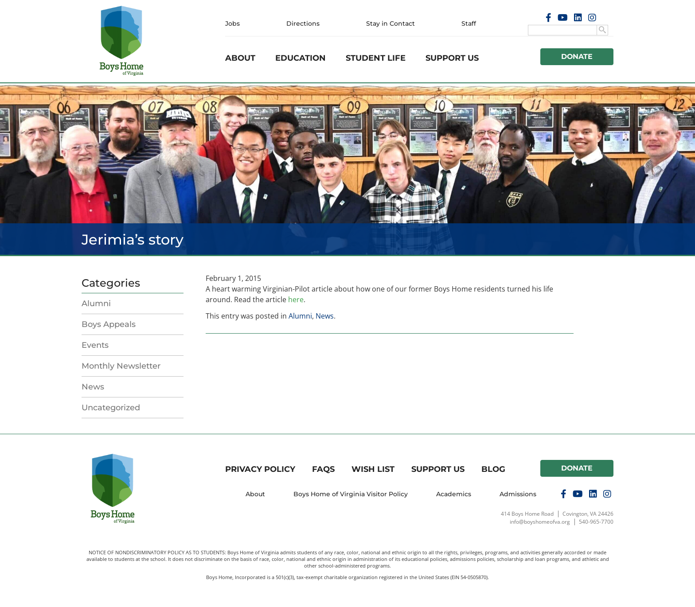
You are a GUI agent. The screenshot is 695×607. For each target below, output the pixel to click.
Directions (303, 23)
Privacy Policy (260, 469)
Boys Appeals (109, 324)
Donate (577, 56)
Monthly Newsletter (121, 366)
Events (95, 345)
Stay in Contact (390, 23)
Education (300, 58)
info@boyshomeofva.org (540, 521)
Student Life (376, 58)
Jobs (232, 23)
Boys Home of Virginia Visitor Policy (350, 494)
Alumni (96, 303)
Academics (453, 494)
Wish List (372, 469)
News (93, 387)
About (240, 58)
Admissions (518, 494)
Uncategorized (111, 407)
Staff (468, 23)
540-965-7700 (596, 521)
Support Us (452, 58)
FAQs (323, 469)
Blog (493, 469)
